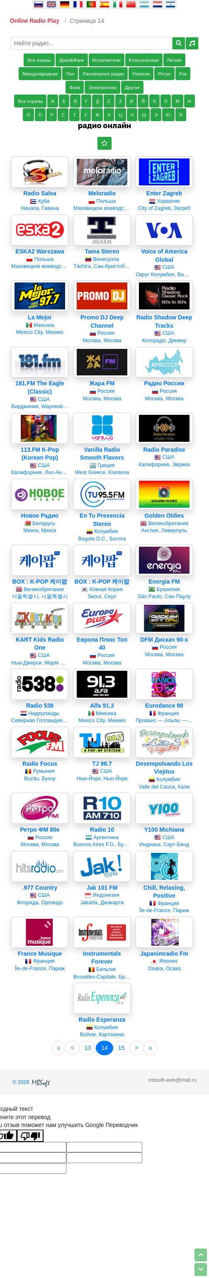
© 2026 (31, 1082)
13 (88, 1047)
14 (104, 1047)
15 (121, 1047)
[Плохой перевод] (30, 1136)
